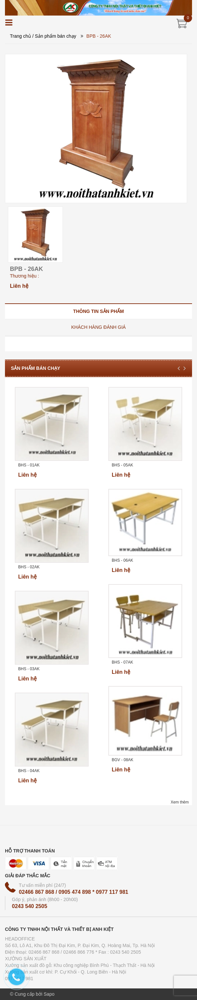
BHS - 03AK (29, 669)
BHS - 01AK (29, 465)
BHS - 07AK (122, 662)
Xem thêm (180, 802)
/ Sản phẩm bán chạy (54, 36)
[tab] (98, 311)
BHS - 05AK (122, 465)
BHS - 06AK (122, 560)
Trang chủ (20, 36)
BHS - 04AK (29, 770)
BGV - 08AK (122, 760)
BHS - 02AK (29, 567)
